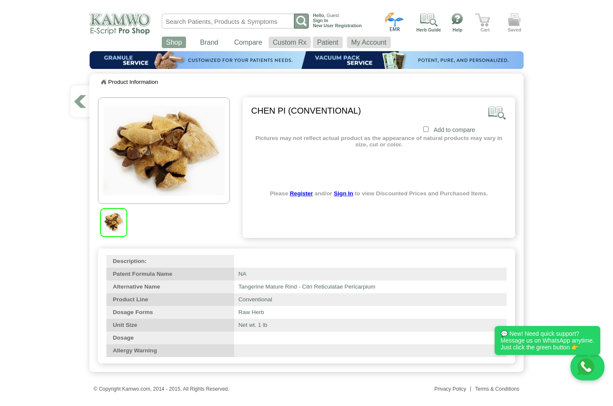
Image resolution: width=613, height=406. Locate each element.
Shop (174, 42)
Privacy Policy (450, 389)
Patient (327, 42)
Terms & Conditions (497, 389)
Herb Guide (428, 29)
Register (301, 193)
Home (103, 82)
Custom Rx (289, 42)
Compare (248, 42)
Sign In (343, 193)
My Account (369, 42)
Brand (209, 42)
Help (457, 29)
